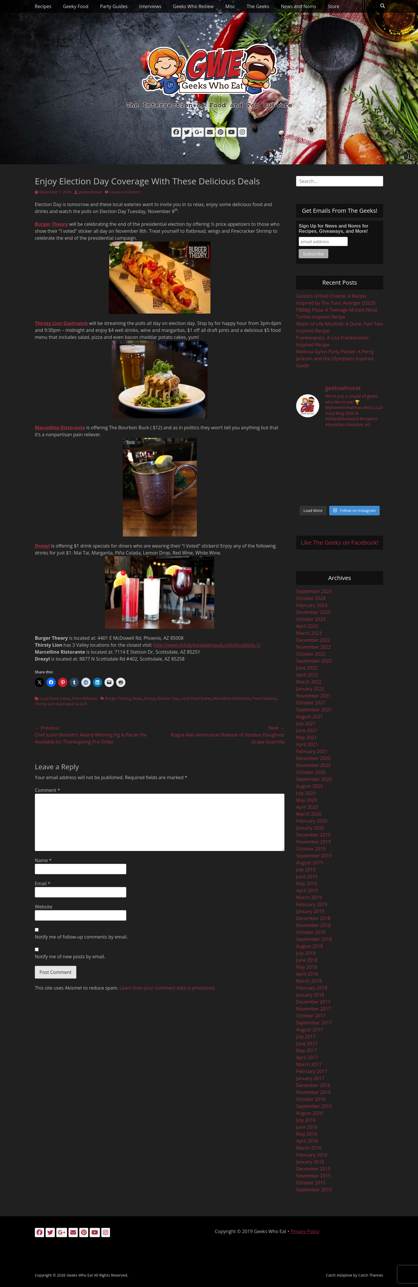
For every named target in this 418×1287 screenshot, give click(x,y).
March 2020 (309, 814)
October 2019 (311, 849)
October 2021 (311, 702)
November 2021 (313, 695)
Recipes (43, 6)
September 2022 (314, 661)
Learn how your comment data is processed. (168, 988)
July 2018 (306, 953)
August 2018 (309, 946)
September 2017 (314, 1022)
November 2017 (313, 1009)
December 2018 (313, 918)
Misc (230, 6)
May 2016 (306, 1134)
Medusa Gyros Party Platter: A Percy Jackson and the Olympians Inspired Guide (335, 358)
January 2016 (310, 1162)
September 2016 (314, 1106)
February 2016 (311, 1155)
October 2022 (311, 654)
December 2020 (313, 758)
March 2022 (309, 682)
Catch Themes (370, 1275)
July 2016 (306, 1120)
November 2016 (313, 1092)
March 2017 (309, 1064)
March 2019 (309, 897)
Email (43, 883)
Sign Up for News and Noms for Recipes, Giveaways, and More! (333, 228)
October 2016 (311, 1099)
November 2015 (313, 1176)
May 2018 (306, 967)
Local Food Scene (54, 698)
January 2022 (310, 689)
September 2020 (314, 779)
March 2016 (309, 1148)
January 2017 (310, 1078)
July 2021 (306, 723)
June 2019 (307, 876)
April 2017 (307, 1057)
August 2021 (309, 716)
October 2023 (311, 619)
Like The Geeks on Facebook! (340, 542)
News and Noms (298, 6)
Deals (137, 698)
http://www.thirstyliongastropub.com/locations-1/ (207, 645)
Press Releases (85, 698)
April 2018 (307, 974)
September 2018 (314, 939)
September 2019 (314, 855)
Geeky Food (75, 6)
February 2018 (311, 988)
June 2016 (307, 1127)
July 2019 (306, 869)
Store (333, 6)
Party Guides (113, 6)
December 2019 (313, 835)
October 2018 (311, 932)
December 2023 (313, 612)
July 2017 (306, 1036)
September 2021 (314, 709)
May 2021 (306, 737)
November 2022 (313, 647)
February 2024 (311, 605)
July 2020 (306, 793)
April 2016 (307, 1141)
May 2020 (306, 800)
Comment (47, 790)
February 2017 (311, 1071)
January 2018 (310, 995)
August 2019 (309, 862)
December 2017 (313, 1002)
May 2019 (306, 883)
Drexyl (42, 546)
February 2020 (311, 821)
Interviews (150, 6)
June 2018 (307, 960)
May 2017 (306, 1050)
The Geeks (258, 6)
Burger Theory (51, 224)
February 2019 (311, 904)
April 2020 (307, 807)
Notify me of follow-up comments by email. (81, 937)
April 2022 (307, 675)
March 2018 (309, 981)
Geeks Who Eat (79, 1275)
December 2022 (313, 640)
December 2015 (313, 1169)
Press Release (264, 698)
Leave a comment (124, 191)
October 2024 (311, 598)
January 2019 (310, 911)
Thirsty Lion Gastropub (61, 323)
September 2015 (314, 1189)
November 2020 (313, 765)
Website (43, 907)
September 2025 (314, 591)
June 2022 (307, 668)
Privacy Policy (305, 1231)
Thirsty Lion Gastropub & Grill (61, 703)
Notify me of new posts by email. (70, 956)
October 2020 (311, 772)
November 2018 (313, 925)
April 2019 (307, 890)
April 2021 (307, 744)
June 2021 (307, 730)
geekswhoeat (90, 191)
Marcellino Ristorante (60, 427)
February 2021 (311, 751)
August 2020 (309, 786)
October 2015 (311, 1182)
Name (43, 860)
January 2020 (310, 828)
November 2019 (313, 842)
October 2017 (311, 1015)
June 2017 (307, 1043)
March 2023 (309, 633)
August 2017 (309, 1029)
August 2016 (309, 1113)
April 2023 (307, 626)
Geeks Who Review (193, 6)
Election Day (168, 698)
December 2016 (313, 1085)
